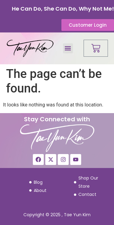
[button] (68, 48)
